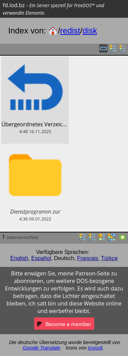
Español (41, 258)
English (19, 258)
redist (70, 30)
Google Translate (41, 348)
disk (89, 30)
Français (87, 258)
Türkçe (109, 258)
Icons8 (95, 348)
